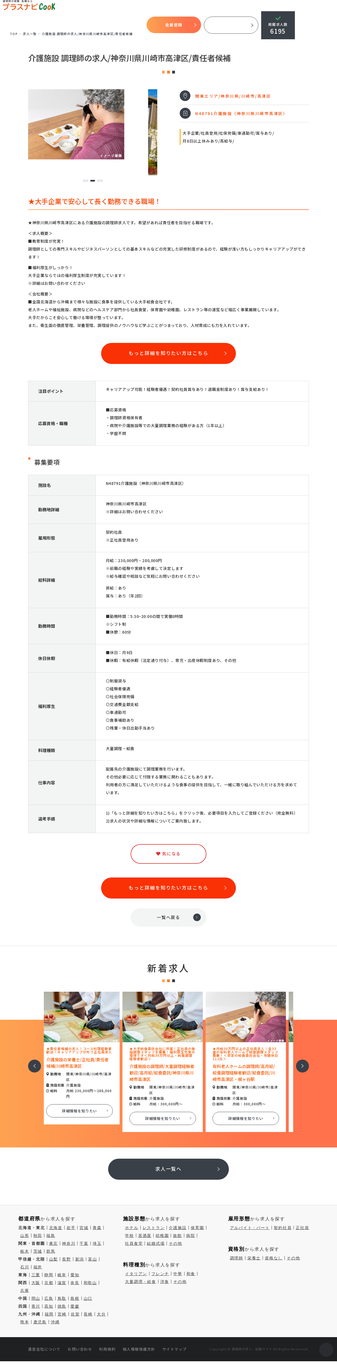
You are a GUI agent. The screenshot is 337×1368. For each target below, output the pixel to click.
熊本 (24, 1322)
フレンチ (160, 1273)
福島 (50, 1235)
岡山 (35, 1298)
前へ (31, 1062)
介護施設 (177, 1227)
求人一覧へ (168, 1168)
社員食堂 (134, 1243)
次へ (299, 1062)
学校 (129, 1235)
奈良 (74, 1282)
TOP (5, 25)
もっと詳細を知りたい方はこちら (168, 352)
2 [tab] (93, 181)
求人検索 (94, 25)
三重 (35, 1275)
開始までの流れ (70, 25)
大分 (101, 1314)
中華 (177, 1273)
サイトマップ (174, 1349)
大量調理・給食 (140, 1281)
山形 (24, 1235)
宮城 (83, 1227)
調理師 (236, 1258)
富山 (92, 1259)
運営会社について (44, 1349)
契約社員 (283, 1227)
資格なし (274, 1258)
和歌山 (90, 1282)
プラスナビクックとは (33, 25)
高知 (48, 1306)
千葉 (83, 1243)
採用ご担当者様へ (232, 25)
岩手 (71, 1227)
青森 (97, 1227)
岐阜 (62, 1275)
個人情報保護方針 (139, 1349)
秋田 (37, 1235)
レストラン (154, 1227)
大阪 (35, 1282)
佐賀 (75, 1314)
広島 (48, 1298)
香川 (35, 1306)
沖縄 (55, 1322)
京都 (48, 1282)
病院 (190, 1235)
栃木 (24, 1251)
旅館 (177, 1235)
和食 (190, 1273)
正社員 (302, 1227)
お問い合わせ (80, 1349)
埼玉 (97, 1243)
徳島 (62, 1306)
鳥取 (62, 1298)
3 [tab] (100, 181)
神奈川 (68, 1243)
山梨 (53, 1259)
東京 (53, 1243)
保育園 (197, 1227)
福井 (37, 1267)
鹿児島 (40, 1322)
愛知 (74, 1275)
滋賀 (62, 1282)
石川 (24, 1267)
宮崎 (62, 1314)
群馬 (50, 1251)
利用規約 (107, 1349)
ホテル (131, 1227)
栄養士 (254, 1258)
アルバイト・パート (250, 1227)
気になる (114, 25)
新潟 (79, 1259)
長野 (66, 1259)
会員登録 (174, 25)
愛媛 (74, 1306)
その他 (175, 1243)
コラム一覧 (134, 25)
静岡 (48, 1275)
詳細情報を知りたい (85, 1110)
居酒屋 (144, 1235)
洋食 (164, 1281)
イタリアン (136, 1273)
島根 (74, 1298)
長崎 (88, 1314)
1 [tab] (85, 181)
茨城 (37, 1251)
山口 (88, 1298)
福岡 (49, 1314)
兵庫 (24, 1290)
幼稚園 (162, 1235)
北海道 (55, 1227)
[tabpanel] (92, 124)
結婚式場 (156, 1243)
